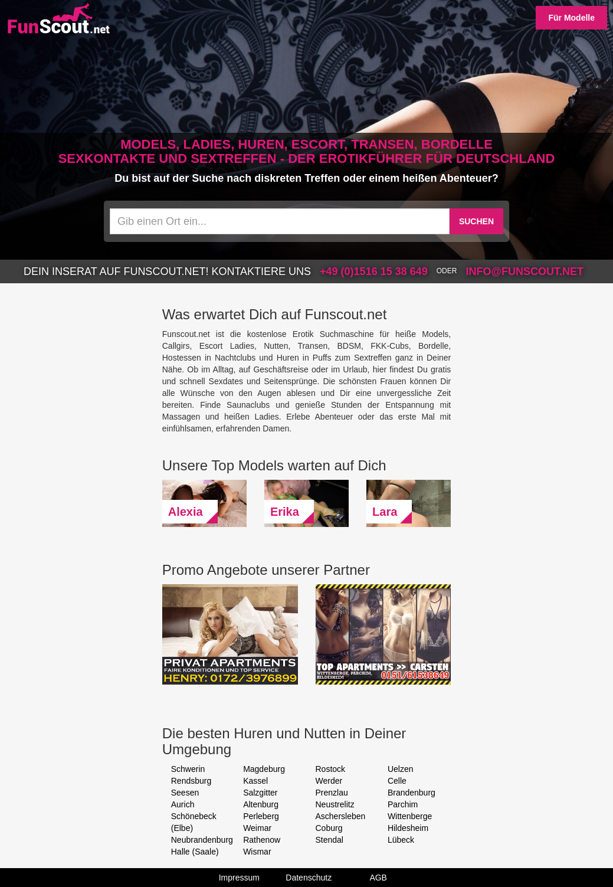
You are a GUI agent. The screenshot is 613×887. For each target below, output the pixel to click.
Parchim (403, 804)
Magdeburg (264, 769)
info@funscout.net (525, 271)
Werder (329, 780)
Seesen (185, 792)
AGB (378, 877)
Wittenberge (410, 816)
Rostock (331, 769)
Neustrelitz (335, 804)
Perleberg (261, 816)
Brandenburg (411, 792)
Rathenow (261, 840)
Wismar (257, 851)
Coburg (329, 828)
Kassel (255, 780)
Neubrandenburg (202, 840)
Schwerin (188, 769)
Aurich (183, 804)
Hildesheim (408, 828)
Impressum (239, 877)
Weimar (257, 828)
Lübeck (401, 840)
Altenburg (260, 804)
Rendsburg (191, 780)
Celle (397, 780)
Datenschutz (309, 877)
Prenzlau (332, 792)
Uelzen (401, 769)
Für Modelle (571, 17)
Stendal (329, 840)
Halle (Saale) (195, 851)
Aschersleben (341, 816)
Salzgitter (260, 792)
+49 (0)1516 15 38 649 (374, 271)
